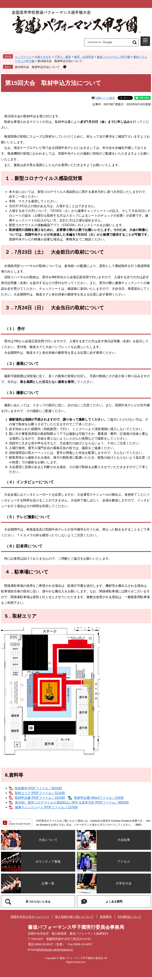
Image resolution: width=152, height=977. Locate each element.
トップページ (23, 56)
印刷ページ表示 (105, 97)
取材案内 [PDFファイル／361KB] (38, 788)
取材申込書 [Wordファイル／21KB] (99, 797)
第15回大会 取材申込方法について (37, 67)
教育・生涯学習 (84, 56)
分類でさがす (43, 56)
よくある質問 (114, 901)
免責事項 (106, 916)
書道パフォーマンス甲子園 (113, 56)
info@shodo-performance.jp (54, 949)
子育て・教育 (62, 56)
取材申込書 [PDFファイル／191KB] (40, 797)
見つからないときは (38, 901)
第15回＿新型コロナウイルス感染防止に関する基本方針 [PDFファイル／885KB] (72, 802)
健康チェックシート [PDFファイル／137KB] (46, 807)
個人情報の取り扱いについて (74, 916)
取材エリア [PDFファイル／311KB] (40, 793)
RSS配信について (130, 916)
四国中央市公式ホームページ (29, 916)
